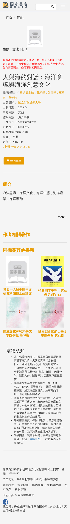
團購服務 (37, 485)
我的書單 (14, 160)
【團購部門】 (35, 439)
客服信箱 (20, 489)
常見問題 (23, 485)
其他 (20, 17)
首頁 (9, 17)
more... (62, 217)
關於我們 (8, 485)
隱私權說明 (54, 485)
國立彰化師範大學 (29, 102)
